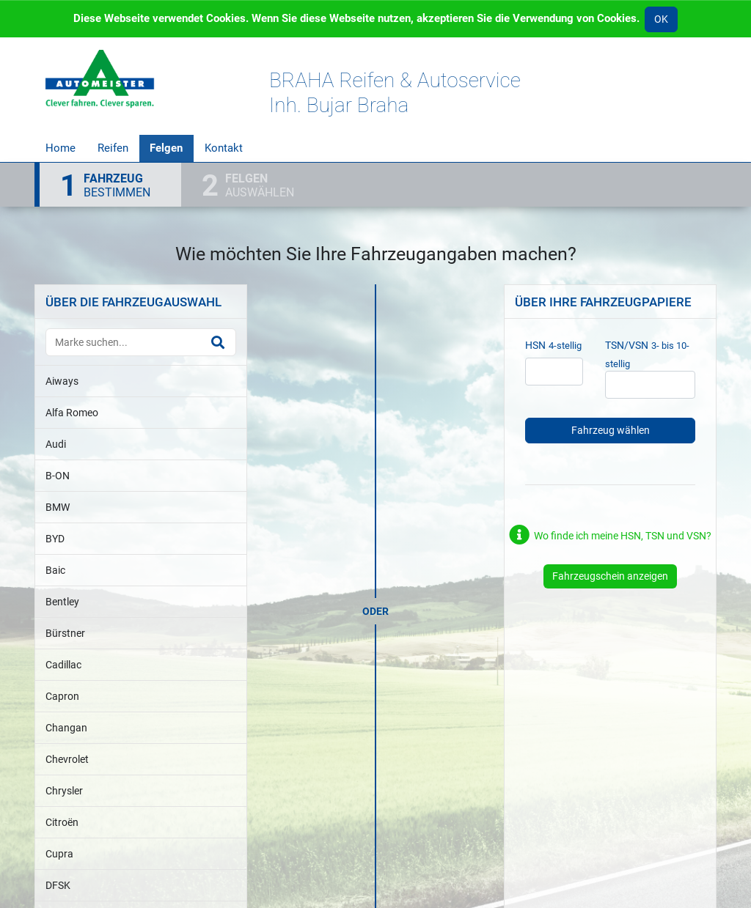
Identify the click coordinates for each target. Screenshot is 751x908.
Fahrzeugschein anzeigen (610, 576)
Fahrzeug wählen (610, 430)
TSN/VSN (626, 345)
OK (661, 19)
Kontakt (224, 148)
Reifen (113, 148)
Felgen (166, 148)
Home (60, 148)
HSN (535, 345)
